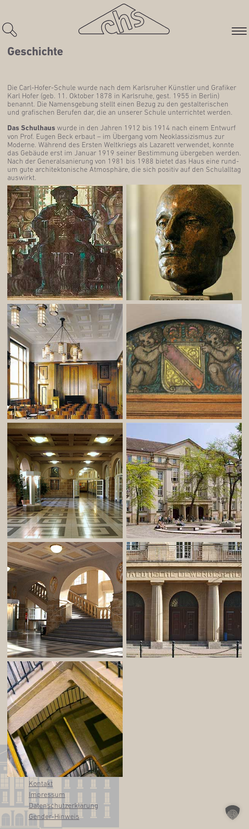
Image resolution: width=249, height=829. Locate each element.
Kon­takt (41, 783)
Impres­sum (47, 794)
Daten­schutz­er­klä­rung (63, 805)
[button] (232, 812)
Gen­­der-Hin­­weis (54, 816)
